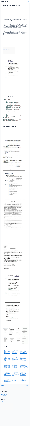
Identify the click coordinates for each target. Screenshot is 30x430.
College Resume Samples (23, 365)
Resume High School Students (15, 363)
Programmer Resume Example (23, 360)
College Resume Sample (7, 366)
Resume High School (14, 367)
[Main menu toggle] (28, 1)
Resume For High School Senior (8, 381)
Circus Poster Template (4, 393)
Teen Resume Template (23, 351)
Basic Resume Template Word (23, 361)
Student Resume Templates (7, 363)
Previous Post (3, 385)
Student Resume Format (7, 378)
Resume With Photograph (23, 378)
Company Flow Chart (3, 396)
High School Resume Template (23, 371)
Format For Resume (22, 372)
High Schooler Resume (23, 373)
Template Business (4, 1)
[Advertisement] (9, 13)
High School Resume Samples (23, 366)
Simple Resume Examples (23, 380)
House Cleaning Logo (3, 395)
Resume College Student (7, 361)
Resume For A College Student (7, 358)
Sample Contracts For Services (4, 394)
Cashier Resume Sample (23, 374)
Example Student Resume (7, 353)
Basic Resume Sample (14, 366)
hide (6, 48)
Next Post (27, 385)
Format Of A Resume (22, 379)
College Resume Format (15, 378)
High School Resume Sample (15, 368)
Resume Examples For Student (23, 352)
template (2, 401)
